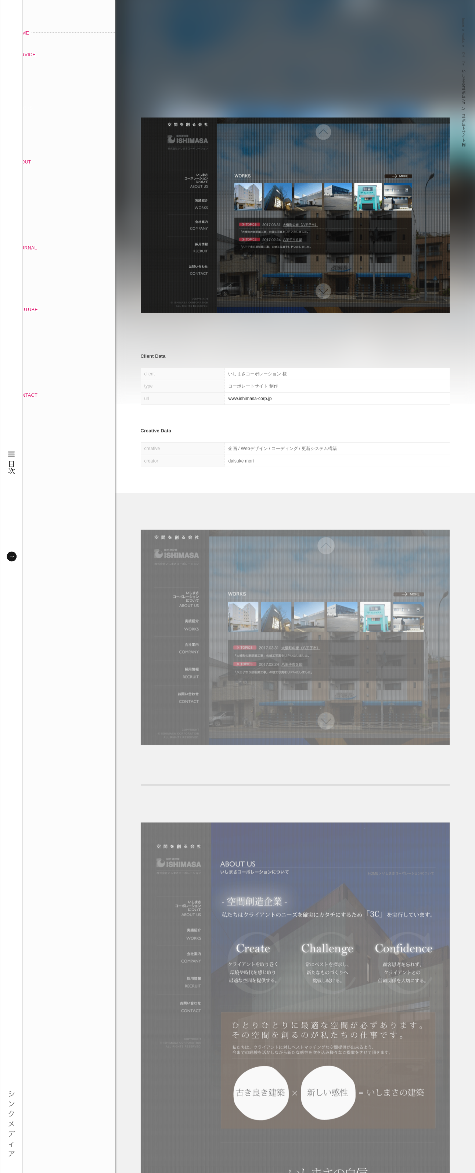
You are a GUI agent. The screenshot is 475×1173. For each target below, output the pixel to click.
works (463, 35)
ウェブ (463, 52)
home (463, 19)
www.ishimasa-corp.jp (249, 395)
